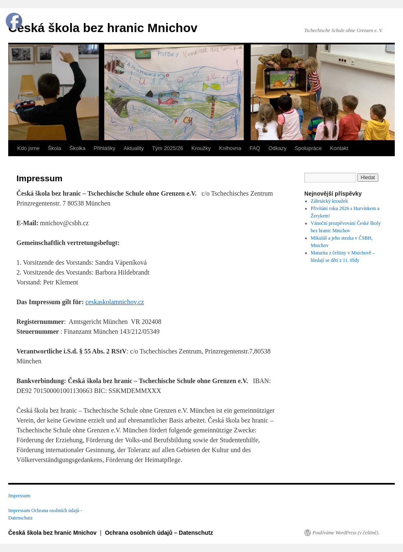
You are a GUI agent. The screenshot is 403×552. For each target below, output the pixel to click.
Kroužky (201, 148)
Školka (77, 148)
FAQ (255, 148)
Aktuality (134, 148)
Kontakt (339, 148)
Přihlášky (105, 148)
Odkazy (278, 148)
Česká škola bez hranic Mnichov (102, 28)
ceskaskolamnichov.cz (115, 301)
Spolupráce (308, 148)
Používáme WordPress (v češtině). (346, 533)
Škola (54, 148)
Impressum (19, 496)
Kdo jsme (28, 148)
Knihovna (230, 148)
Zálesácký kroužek (329, 201)
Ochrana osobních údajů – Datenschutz (159, 532)
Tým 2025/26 (167, 148)
